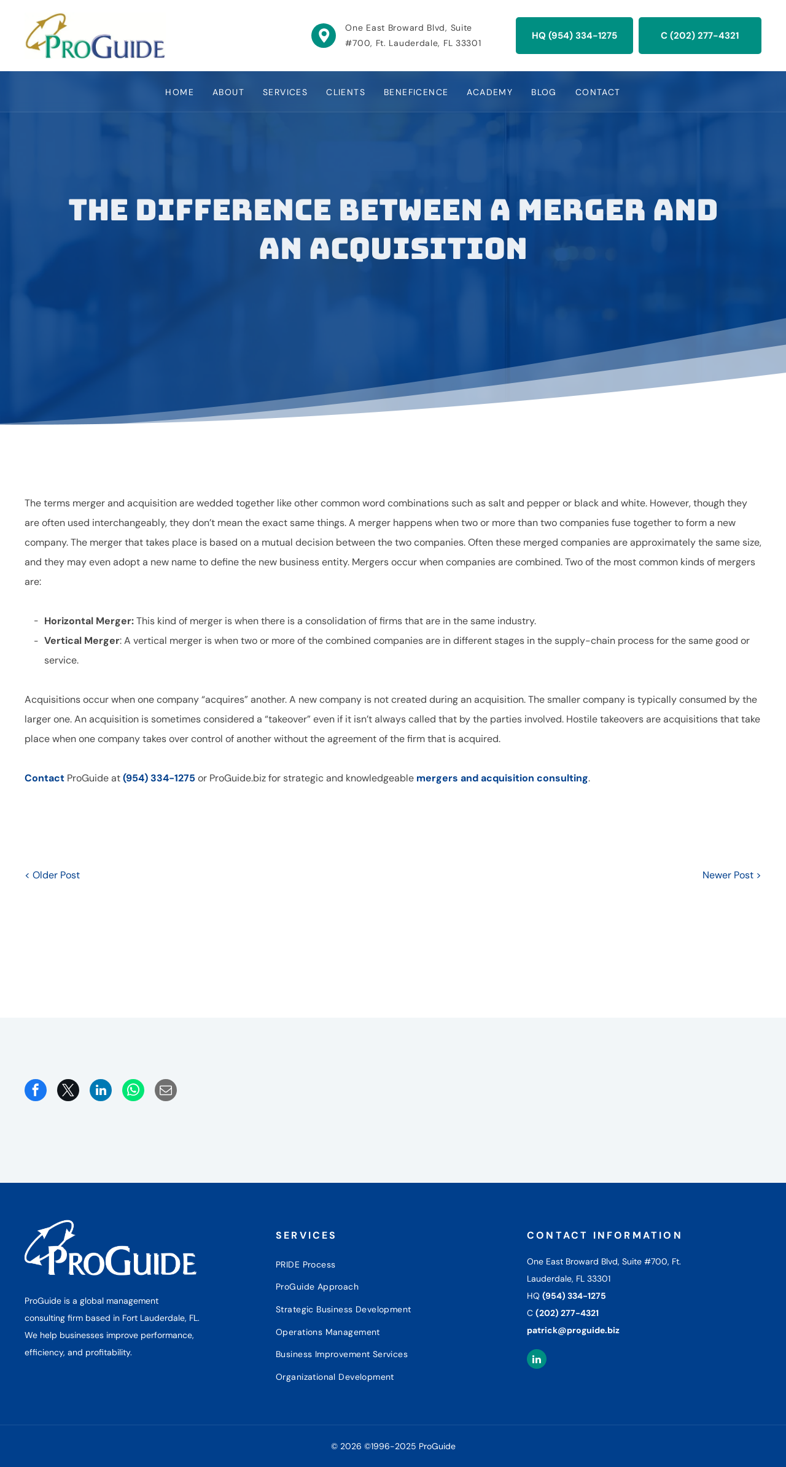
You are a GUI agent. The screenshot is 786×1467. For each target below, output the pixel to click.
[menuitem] (179, 91)
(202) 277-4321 (567, 1312)
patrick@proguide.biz (573, 1330)
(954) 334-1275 (159, 778)
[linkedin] (537, 1360)
